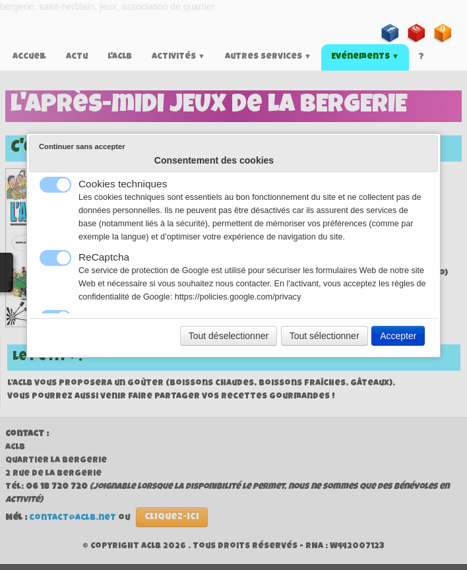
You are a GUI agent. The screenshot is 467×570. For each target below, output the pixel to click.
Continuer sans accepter (82, 146)
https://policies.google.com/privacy (238, 296)
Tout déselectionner (228, 336)
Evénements (365, 57)
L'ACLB (120, 57)
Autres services (268, 57)
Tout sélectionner (324, 336)
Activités (178, 57)
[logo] (5, 24)
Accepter (398, 336)
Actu (77, 57)
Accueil (29, 57)
